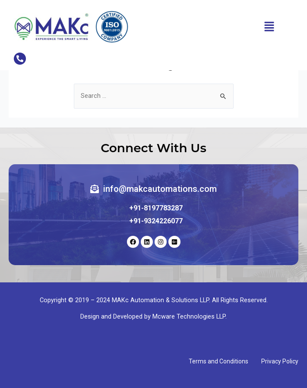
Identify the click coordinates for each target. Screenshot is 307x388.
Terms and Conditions (218, 361)
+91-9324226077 (156, 221)
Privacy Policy (279, 361)
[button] (269, 26)
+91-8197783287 (156, 208)
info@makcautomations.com (160, 189)
